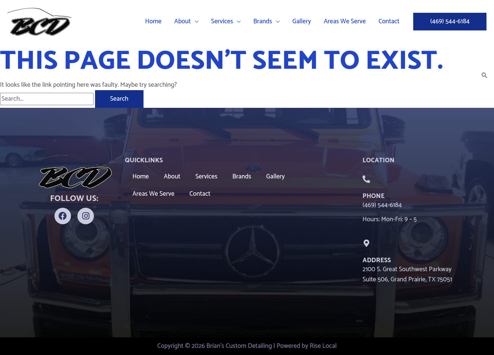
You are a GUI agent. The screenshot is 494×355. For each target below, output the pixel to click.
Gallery (275, 176)
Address (377, 260)
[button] (194, 21)
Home (141, 176)
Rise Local (323, 346)
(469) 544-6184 (382, 205)
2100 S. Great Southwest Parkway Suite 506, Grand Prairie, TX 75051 (407, 274)
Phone (374, 196)
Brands (242, 176)
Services (206, 176)
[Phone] (366, 179)
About (172, 176)
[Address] (366, 243)
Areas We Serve (154, 194)
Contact (199, 194)
